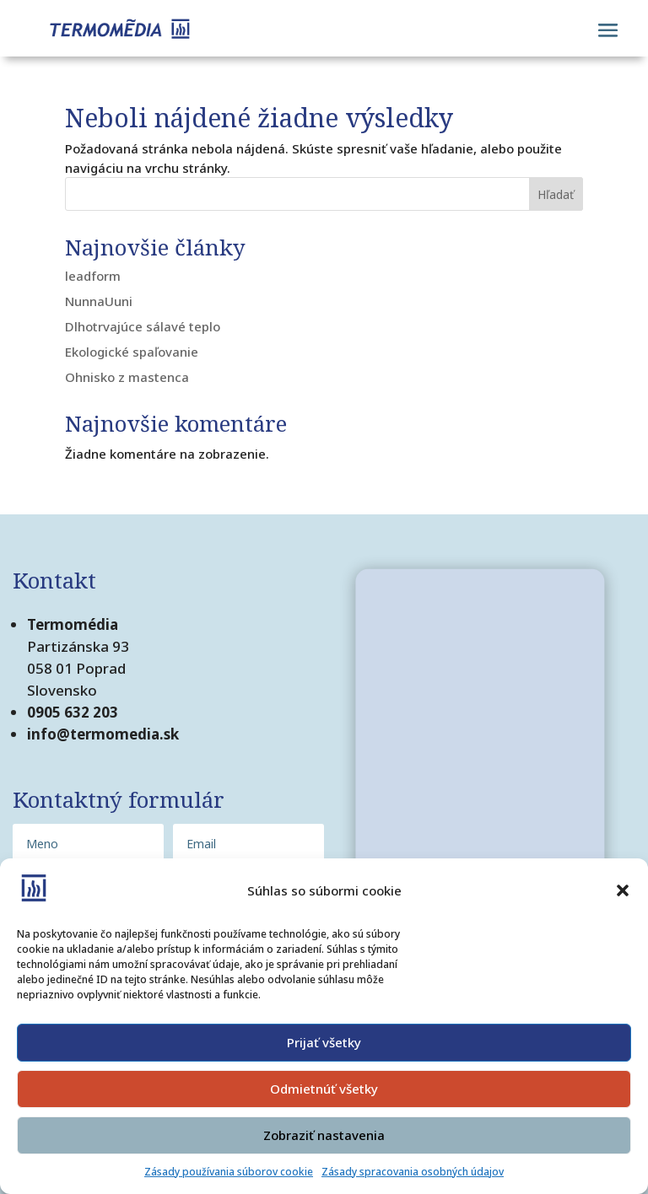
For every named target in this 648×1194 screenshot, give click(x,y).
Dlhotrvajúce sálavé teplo (142, 326)
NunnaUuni (98, 301)
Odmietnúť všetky (324, 1088)
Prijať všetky (324, 1042)
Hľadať (555, 194)
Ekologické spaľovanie (131, 351)
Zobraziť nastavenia (324, 1135)
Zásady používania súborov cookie (228, 1171)
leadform (93, 275)
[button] (622, 890)
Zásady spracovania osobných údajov (412, 1171)
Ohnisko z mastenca (127, 376)
